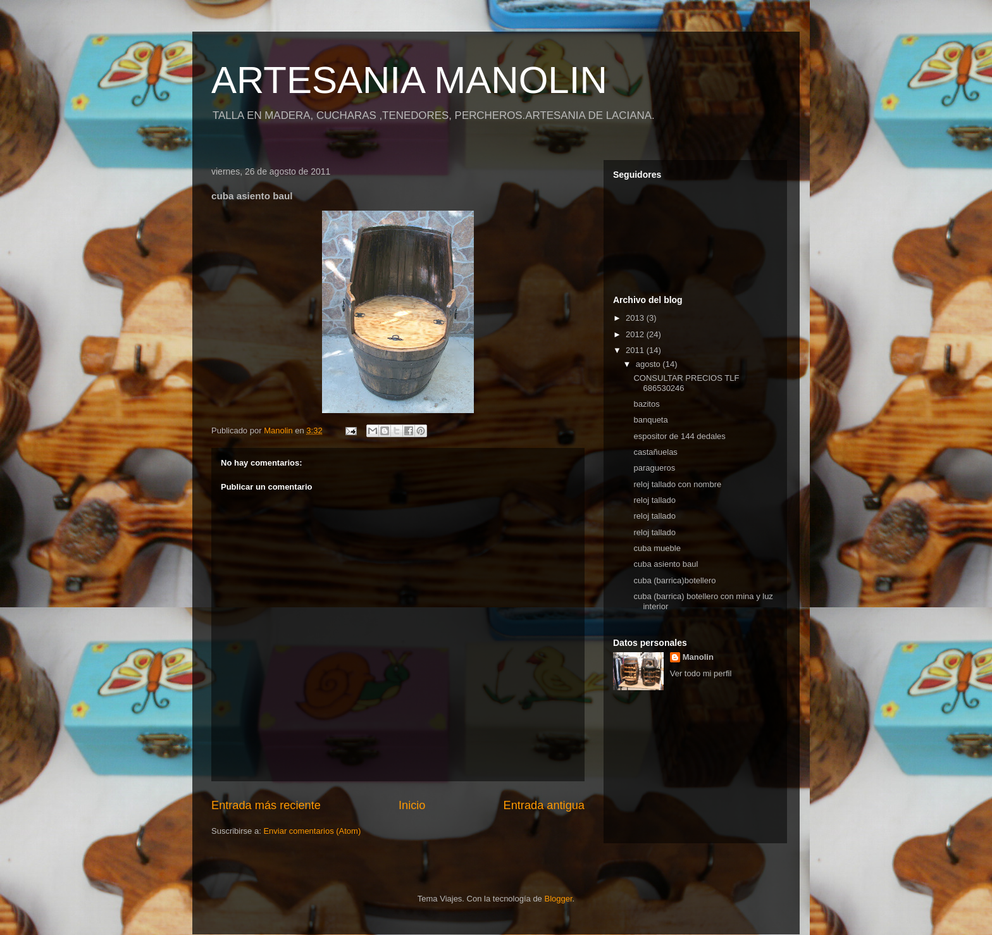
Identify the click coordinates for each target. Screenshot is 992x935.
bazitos (646, 404)
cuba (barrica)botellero (674, 580)
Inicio (412, 805)
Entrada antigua (544, 805)
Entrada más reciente (266, 805)
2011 (636, 350)
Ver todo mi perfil (701, 673)
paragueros (654, 468)
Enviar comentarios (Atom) (312, 831)
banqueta (650, 419)
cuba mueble (656, 548)
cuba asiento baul (665, 564)
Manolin (698, 657)
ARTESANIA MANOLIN (409, 80)
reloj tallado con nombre (677, 484)
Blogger (558, 898)
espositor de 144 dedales (679, 436)
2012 (636, 334)
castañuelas (655, 452)
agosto (649, 364)
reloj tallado (654, 500)
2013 (636, 318)
